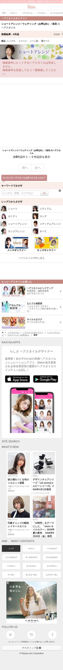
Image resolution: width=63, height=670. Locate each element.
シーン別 (34, 41)
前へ (25, 167)
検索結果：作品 (32, 34)
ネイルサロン (31, 566)
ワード (45, 41)
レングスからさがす (12, 201)
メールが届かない (36, 642)
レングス (11, 41)
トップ (11, 548)
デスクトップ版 (31, 647)
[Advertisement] (31, 115)
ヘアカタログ (52, 548)
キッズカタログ (31, 557)
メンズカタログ (11, 557)
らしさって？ (13, 642)
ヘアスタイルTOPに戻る (31, 258)
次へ (38, 167)
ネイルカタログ (52, 557)
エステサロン (52, 566)
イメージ (23, 41)
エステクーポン (52, 575)
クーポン (11, 575)
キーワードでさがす (12, 185)
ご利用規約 (24, 642)
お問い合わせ (50, 642)
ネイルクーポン (31, 575)
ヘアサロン (11, 566)
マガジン (31, 548)
